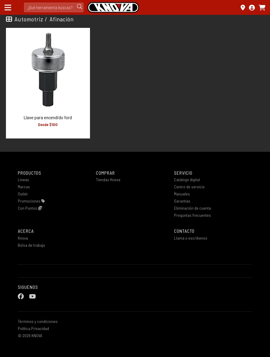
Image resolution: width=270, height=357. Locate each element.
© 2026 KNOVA (30, 335)
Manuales (182, 193)
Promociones (31, 200)
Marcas (24, 186)
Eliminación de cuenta (192, 208)
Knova (23, 237)
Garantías (182, 200)
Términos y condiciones (38, 321)
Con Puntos (30, 208)
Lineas (23, 179)
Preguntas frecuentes (192, 215)
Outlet (23, 193)
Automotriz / (31, 19)
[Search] (53, 7)
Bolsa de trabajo (31, 245)
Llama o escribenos (190, 237)
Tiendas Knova (108, 179)
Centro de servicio (189, 186)
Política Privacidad (33, 328)
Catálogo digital (187, 179)
